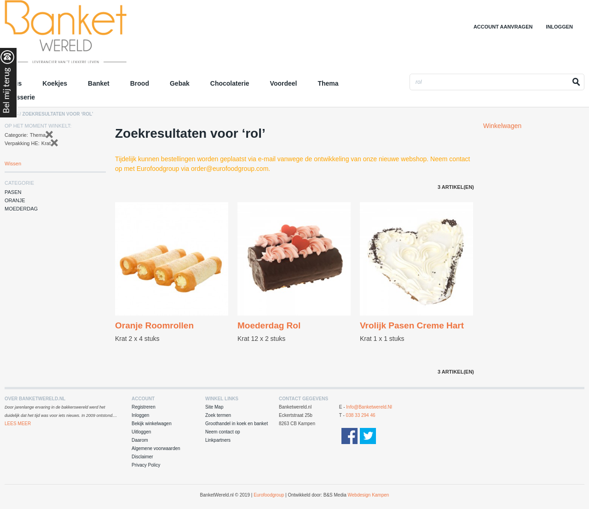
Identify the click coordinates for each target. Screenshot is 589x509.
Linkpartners (218, 440)
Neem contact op (222, 431)
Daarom (140, 440)
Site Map (214, 407)
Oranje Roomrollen (154, 325)
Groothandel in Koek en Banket (85, 34)
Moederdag (21, 208)
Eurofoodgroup (269, 494)
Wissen (13, 163)
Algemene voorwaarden (156, 448)
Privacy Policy (146, 465)
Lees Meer (18, 423)
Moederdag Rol (268, 325)
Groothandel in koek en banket (236, 423)
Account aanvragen (503, 26)
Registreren (144, 407)
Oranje (15, 200)
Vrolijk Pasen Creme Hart (412, 325)
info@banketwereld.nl (369, 407)
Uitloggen (141, 431)
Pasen (13, 192)
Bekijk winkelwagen (152, 423)
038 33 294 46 (360, 415)
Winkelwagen (502, 125)
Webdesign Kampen (368, 494)
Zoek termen (218, 415)
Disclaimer (142, 456)
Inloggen (559, 26)
